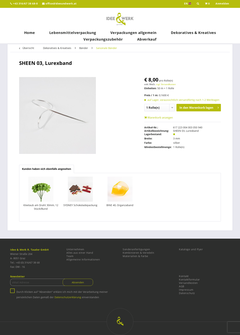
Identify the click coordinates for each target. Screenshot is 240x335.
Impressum (186, 289)
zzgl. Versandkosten (166, 84)
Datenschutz (187, 293)
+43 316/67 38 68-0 (24, 3)
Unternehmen (75, 249)
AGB (181, 286)
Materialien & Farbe (135, 256)
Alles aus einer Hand (79, 252)
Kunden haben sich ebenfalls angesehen (46, 169)
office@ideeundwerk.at (59, 3)
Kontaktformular (189, 279)
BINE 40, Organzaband (119, 205)
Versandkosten (188, 283)
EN (188, 3)
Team (69, 256)
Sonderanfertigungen (136, 249)
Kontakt (184, 276)
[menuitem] (207, 4)
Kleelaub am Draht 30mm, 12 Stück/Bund (40, 206)
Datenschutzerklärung (67, 297)
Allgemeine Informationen (83, 259)
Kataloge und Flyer (191, 249)
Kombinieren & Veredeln (138, 252)
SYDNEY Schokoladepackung (80, 205)
